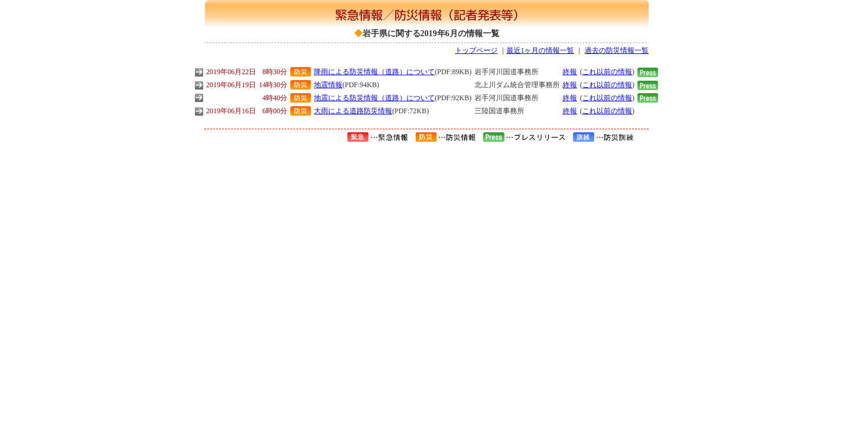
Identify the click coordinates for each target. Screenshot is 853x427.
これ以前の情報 (607, 72)
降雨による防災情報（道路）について (374, 72)
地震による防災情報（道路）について (374, 98)
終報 (570, 72)
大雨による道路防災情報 (353, 111)
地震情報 (328, 85)
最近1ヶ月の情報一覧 (540, 50)
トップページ (476, 50)
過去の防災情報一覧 (617, 50)
